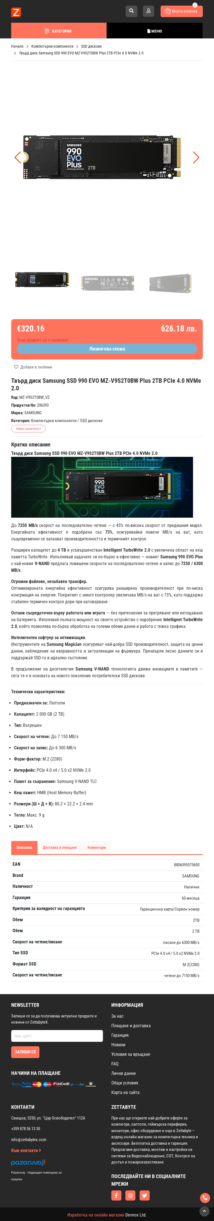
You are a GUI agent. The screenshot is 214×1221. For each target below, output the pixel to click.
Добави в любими (33, 367)
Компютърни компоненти (54, 420)
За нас (117, 1016)
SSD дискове (91, 420)
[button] (196, 157)
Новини (118, 1044)
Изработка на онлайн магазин (95, 1215)
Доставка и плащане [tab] (60, 847)
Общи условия (124, 1083)
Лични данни (123, 1073)
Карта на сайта (125, 1092)
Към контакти (26, 1150)
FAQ (115, 1063)
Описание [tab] (24, 847)
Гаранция (120, 1035)
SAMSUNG (33, 412)
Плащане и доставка (131, 1025)
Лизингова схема (107, 349)
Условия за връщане (130, 1054)
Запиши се (25, 1051)
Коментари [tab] (97, 847)
